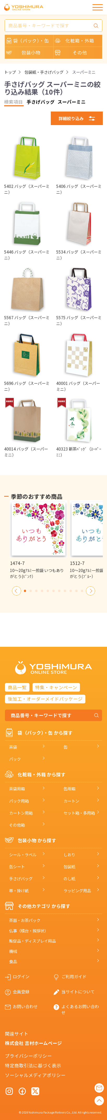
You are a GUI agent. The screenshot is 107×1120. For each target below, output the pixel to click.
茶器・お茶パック (24, 920)
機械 (13, 951)
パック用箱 (19, 801)
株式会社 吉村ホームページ (33, 1043)
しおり (69, 854)
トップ (10, 72)
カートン (71, 801)
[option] (38, 539)
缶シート (17, 866)
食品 (13, 961)
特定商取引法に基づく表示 (33, 1065)
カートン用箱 (21, 813)
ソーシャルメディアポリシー (35, 1075)
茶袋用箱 (17, 788)
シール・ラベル (22, 854)
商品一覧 (17, 687)
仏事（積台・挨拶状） (28, 930)
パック (15, 759)
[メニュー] (97, 7)
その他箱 (17, 825)
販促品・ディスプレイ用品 (32, 941)
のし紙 (69, 878)
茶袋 (13, 747)
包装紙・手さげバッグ (44, 72)
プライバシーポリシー (28, 1056)
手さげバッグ (21, 878)
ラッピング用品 (77, 890)
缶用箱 (69, 788)
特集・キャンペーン (56, 687)
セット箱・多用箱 (79, 813)
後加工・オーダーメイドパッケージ (45, 699)
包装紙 (69, 866)
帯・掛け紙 (19, 890)
